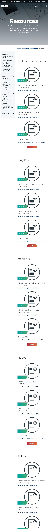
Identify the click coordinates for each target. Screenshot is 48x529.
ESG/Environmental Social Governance (26, 521)
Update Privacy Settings (24, 522)
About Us (38, 521)
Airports (4, 87)
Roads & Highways (7, 78)
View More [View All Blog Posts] (31, 206)
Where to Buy (44, 1)
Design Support (37, 1)
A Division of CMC (5, 1)
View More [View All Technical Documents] (31, 127)
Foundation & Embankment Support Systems (8, 107)
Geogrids (5, 96)
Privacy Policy (8, 518)
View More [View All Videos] (31, 364)
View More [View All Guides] (31, 444)
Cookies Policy (15, 518)
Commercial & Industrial (6, 85)
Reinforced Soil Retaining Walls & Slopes (7, 71)
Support (41, 6)
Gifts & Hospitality (36, 520)
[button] (18, 1)
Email (32, 471)
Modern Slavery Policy (26, 520)
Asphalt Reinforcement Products (8, 99)
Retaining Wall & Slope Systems (8, 103)
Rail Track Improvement (6, 63)
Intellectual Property (11, 521)
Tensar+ (30, 6)
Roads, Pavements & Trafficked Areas (7, 57)
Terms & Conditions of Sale (36, 518)
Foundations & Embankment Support (8, 66)
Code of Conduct (24, 518)
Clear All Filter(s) (42, 48)
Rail (3, 80)
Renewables (5, 82)
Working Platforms (7, 60)
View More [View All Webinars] (31, 285)
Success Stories (36, 6)
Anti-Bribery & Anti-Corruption (12, 520)
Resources (24, 6)
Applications (12, 6)
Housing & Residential (8, 89)
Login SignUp (29, 1)
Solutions (18, 6)
